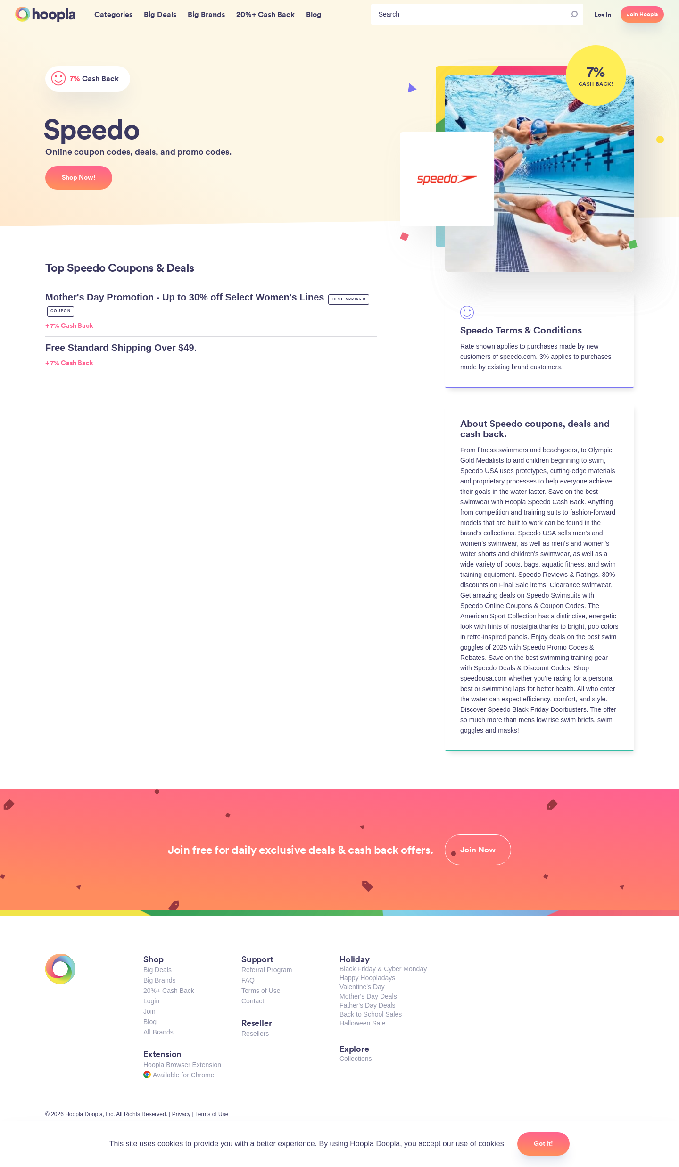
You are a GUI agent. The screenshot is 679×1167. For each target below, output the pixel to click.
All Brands (158, 1032)
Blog (150, 1021)
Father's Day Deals (368, 1005)
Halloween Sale (362, 1023)
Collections (356, 1058)
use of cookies (479, 1144)
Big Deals (157, 970)
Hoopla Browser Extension (182, 1064)
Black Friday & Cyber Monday (383, 969)
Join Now (478, 849)
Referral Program (266, 970)
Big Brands (159, 980)
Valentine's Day (362, 987)
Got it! (543, 1143)
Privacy (181, 1114)
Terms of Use (260, 990)
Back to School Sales (371, 1014)
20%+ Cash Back (168, 990)
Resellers (255, 1033)
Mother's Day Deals (368, 996)
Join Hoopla (642, 14)
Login (151, 1001)
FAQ (248, 980)
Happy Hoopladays (367, 978)
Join (149, 1011)
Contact (252, 1001)
